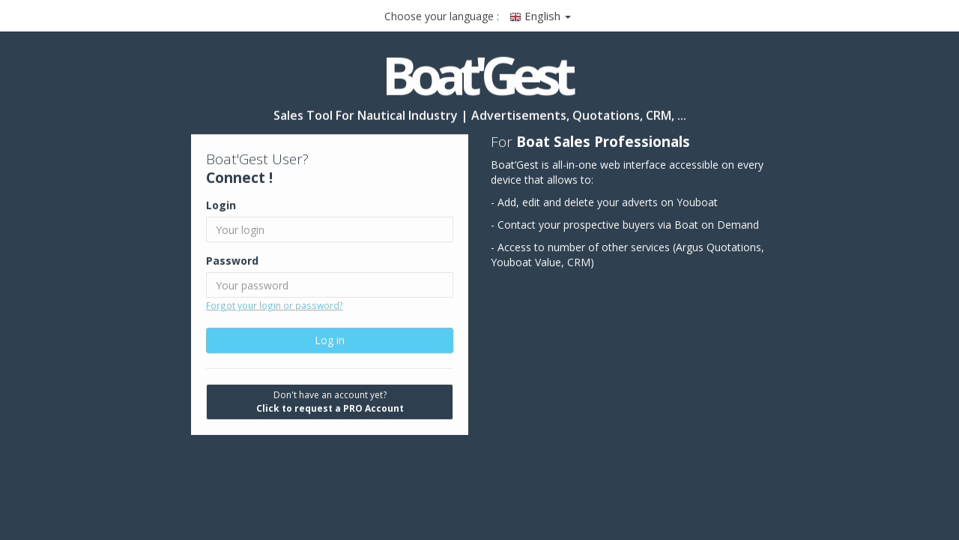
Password (232, 261)
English (540, 15)
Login (221, 205)
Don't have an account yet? (330, 401)
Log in (330, 340)
